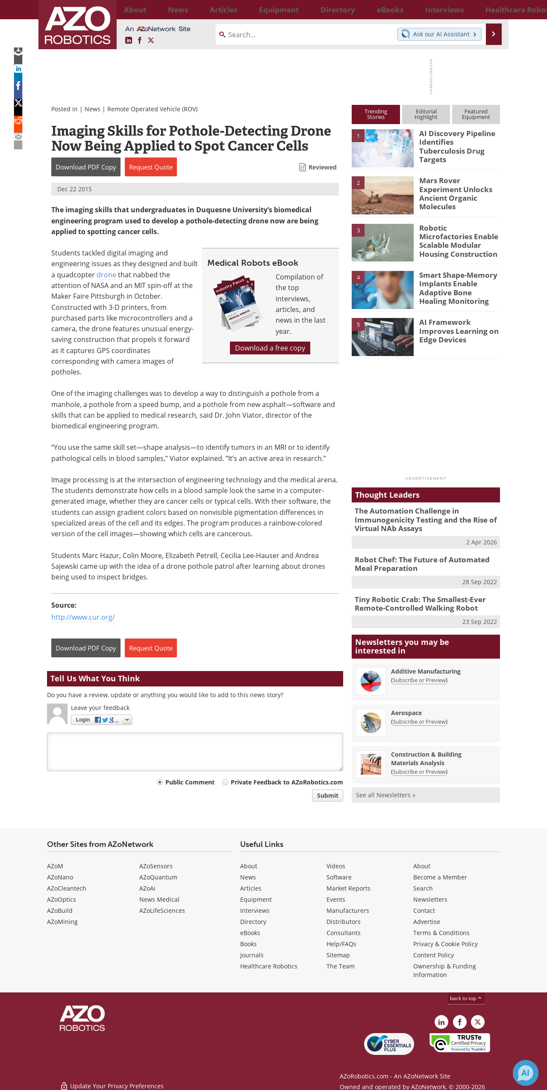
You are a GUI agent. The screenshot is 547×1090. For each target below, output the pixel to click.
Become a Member (440, 876)
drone (106, 274)
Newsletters (430, 898)
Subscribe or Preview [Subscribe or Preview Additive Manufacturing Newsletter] (419, 673)
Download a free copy (270, 348)
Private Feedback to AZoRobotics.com (287, 782)
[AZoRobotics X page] (150, 40)
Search (423, 887)
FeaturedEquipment (476, 114)
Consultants (343, 931)
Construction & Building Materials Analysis (426, 751)
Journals (252, 954)
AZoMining (62, 920)
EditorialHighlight (426, 114)
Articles (251, 887)
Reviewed (323, 167)
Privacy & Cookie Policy (445, 943)
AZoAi (147, 887)
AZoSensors (156, 865)
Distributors (343, 920)
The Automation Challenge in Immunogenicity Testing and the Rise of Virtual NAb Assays (419, 518)
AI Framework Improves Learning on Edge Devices (457, 330)
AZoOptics (61, 898)
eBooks (250, 931)
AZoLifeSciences (162, 909)
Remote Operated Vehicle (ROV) (152, 109)
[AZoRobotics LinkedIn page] (128, 40)
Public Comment (190, 782)
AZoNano (60, 876)
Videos (335, 865)
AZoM (55, 865)
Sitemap (338, 954)
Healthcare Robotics (268, 965)
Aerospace (406, 705)
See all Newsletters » (385, 788)
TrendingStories (376, 114)
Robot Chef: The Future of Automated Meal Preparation (424, 560)
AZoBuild (60, 909)
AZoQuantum (158, 876)
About (248, 865)
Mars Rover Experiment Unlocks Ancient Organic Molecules (458, 188)
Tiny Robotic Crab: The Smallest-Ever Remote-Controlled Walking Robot (414, 598)
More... (490, 9)
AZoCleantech (66, 887)
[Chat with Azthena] (525, 1073)
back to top (466, 997)
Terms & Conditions (441, 931)
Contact (424, 909)
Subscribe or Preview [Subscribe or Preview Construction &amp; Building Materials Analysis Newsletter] (419, 764)
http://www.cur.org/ (83, 617)
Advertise (426, 920)
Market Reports (348, 887)
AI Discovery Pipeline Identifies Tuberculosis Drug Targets (456, 141)
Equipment (256, 898)
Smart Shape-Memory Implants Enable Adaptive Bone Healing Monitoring (456, 286)
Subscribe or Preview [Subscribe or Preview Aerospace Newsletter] (419, 714)
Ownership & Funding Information (444, 969)
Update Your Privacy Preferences (112, 1079)
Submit (327, 795)
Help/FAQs (341, 943)
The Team (340, 965)
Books (248, 943)
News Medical (159, 898)
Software (339, 876)
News (92, 109)
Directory (253, 920)
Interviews (255, 909)
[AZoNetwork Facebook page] (139, 40)
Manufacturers (347, 909)
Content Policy (433, 954)
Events (335, 898)
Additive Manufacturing (426, 664)
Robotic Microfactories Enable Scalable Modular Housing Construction (459, 235)
